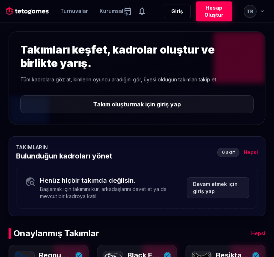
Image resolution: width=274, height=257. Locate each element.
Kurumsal (111, 11)
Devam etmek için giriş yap (215, 187)
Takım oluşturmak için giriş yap (137, 104)
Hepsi (251, 152)
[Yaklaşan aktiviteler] (127, 11)
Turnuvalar (74, 11)
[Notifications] (142, 11)
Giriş (177, 11)
